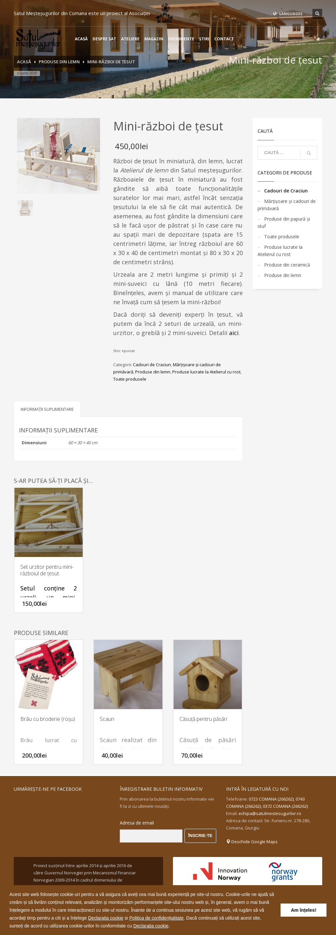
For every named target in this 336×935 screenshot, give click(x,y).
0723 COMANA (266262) (271, 799)
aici (234, 333)
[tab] (47, 409)
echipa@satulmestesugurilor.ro (270, 813)
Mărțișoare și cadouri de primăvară (287, 204)
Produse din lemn (152, 372)
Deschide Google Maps (252, 842)
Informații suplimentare (47, 409)
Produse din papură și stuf (284, 222)
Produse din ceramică (287, 265)
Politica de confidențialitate (156, 918)
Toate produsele (129, 379)
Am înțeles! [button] (303, 910)
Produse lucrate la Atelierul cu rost (206, 372)
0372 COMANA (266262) (285, 806)
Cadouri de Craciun (152, 365)
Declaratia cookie (105, 918)
